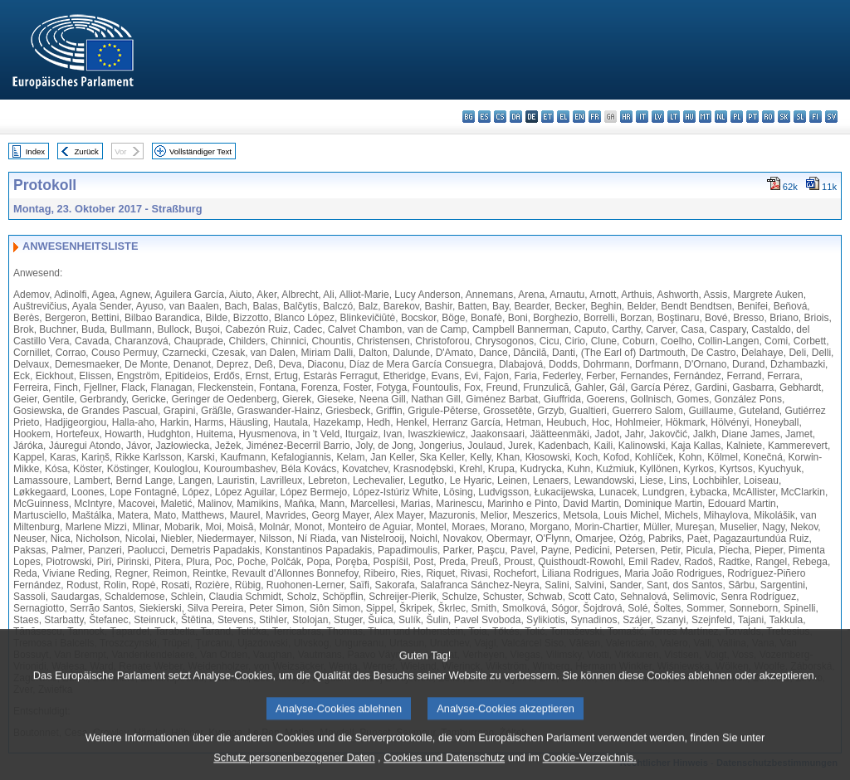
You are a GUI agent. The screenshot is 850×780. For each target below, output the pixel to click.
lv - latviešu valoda (658, 116)
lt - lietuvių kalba (673, 116)
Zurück (87, 151)
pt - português (752, 116)
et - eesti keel (547, 116)
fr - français (595, 116)
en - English (579, 116)
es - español (484, 116)
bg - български (468, 116)
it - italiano (642, 116)
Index (35, 151)
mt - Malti (705, 116)
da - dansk (516, 116)
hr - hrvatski (626, 116)
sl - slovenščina (800, 116)
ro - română (768, 116)
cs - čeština (500, 116)
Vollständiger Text (200, 151)
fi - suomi (815, 116)
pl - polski (736, 116)
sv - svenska (831, 116)
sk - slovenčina (784, 116)
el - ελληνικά (563, 116)
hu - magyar (689, 116)
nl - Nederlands (721, 116)
